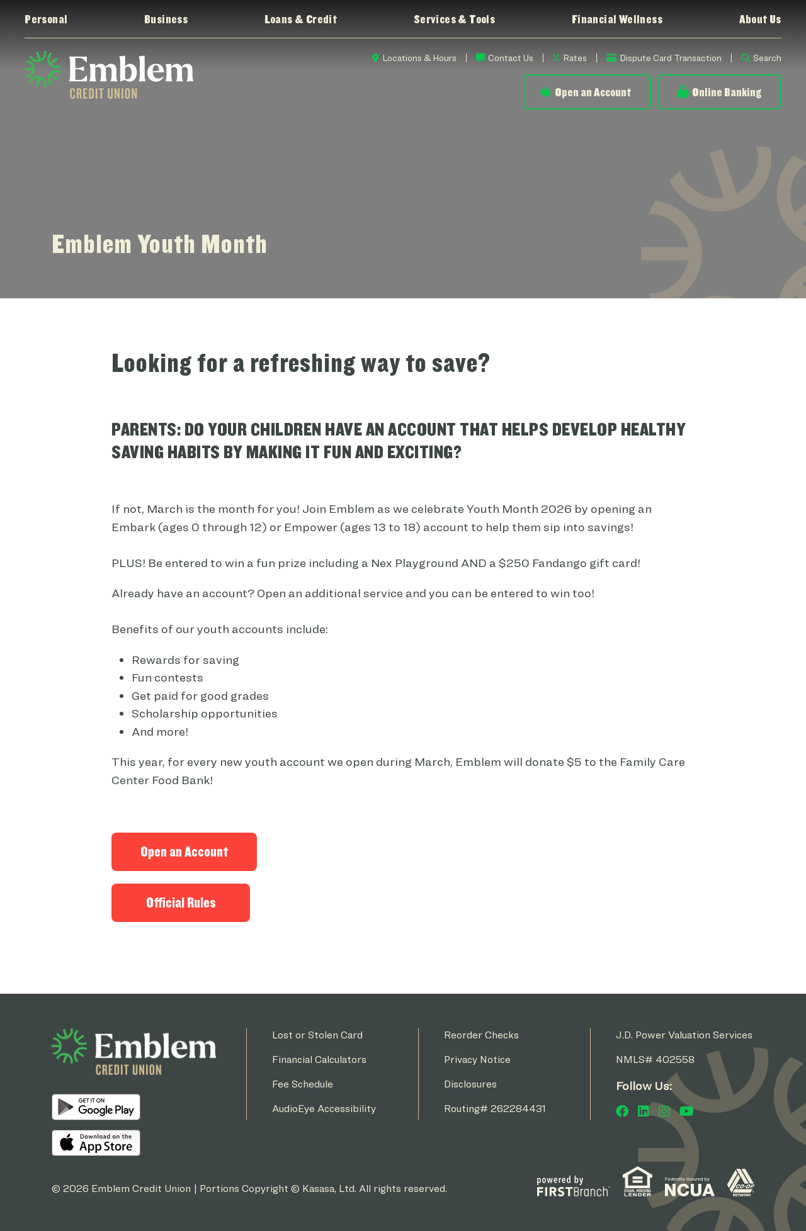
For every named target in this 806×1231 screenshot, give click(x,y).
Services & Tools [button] (454, 18)
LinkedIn (643, 1111)
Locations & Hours (419, 57)
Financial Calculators (319, 1059)
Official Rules (181, 902)
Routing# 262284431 (495, 1109)
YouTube (686, 1111)
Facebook (622, 1111)
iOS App (96, 1143)
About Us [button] (760, 18)
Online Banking (726, 91)
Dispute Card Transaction (671, 57)
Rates (575, 57)
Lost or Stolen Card (317, 1035)
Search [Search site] (767, 57)
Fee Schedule (302, 1084)
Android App (96, 1107)
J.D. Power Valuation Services (684, 1035)
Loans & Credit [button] (301, 18)
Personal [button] (46, 18)
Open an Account (593, 91)
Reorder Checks (481, 1035)
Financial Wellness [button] (617, 18)
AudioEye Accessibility (324, 1109)
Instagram (664, 1111)
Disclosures (470, 1084)
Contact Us (510, 57)
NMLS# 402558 (655, 1059)
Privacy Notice (477, 1059)
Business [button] (166, 18)
